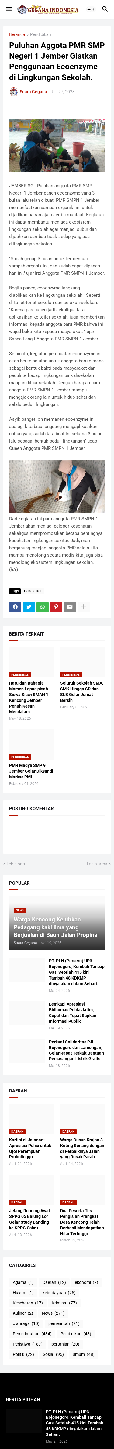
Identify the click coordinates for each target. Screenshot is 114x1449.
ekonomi (86, 1283)
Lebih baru (16, 864)
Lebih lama (97, 864)
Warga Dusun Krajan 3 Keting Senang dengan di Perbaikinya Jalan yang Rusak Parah (82, 1148)
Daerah (54, 1283)
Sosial (53, 1355)
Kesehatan (28, 1303)
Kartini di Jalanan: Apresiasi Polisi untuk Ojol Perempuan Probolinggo (30, 1148)
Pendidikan (40, 34)
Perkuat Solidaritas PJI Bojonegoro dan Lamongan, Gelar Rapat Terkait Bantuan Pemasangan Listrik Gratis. (76, 1050)
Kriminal (64, 1303)
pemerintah (64, 1324)
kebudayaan (59, 1293)
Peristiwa (28, 1344)
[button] (8, 9)
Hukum (23, 1293)
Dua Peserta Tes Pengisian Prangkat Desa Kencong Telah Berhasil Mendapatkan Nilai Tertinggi (82, 1222)
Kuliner (23, 1313)
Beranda (17, 34)
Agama (23, 1283)
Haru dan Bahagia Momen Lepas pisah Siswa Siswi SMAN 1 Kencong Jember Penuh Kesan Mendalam (28, 697)
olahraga (26, 1324)
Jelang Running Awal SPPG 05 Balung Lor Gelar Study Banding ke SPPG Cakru (29, 1219)
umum (84, 1355)
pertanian (65, 1344)
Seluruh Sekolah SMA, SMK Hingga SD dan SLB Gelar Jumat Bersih (81, 692)
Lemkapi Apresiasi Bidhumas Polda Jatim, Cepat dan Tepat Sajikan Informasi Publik (72, 1013)
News (53, 1313)
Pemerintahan (32, 1334)
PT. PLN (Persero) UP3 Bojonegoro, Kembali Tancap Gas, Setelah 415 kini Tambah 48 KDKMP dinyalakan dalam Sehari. (77, 972)
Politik (23, 1355)
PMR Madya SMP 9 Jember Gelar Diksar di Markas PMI (31, 771)
